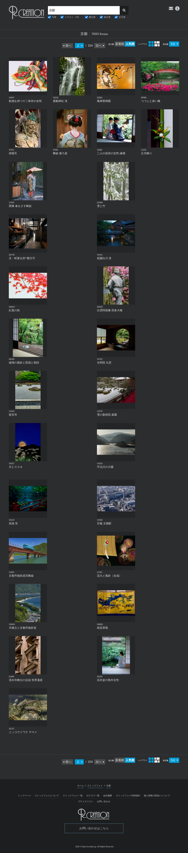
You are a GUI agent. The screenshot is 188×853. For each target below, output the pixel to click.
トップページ (24, 795)
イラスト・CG (72, 17)
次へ (99, 45)
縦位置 (107, 17)
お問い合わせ (103, 801)
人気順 (130, 43)
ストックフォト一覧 (73, 795)
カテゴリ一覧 (93, 795)
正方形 (122, 17)
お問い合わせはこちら (94, 828)
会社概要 (107, 795)
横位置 (92, 17)
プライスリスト (85, 801)
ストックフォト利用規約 (128, 795)
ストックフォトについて (47, 795)
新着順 (119, 43)
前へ (68, 45)
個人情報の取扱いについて (157, 795)
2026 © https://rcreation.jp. (86, 847)
